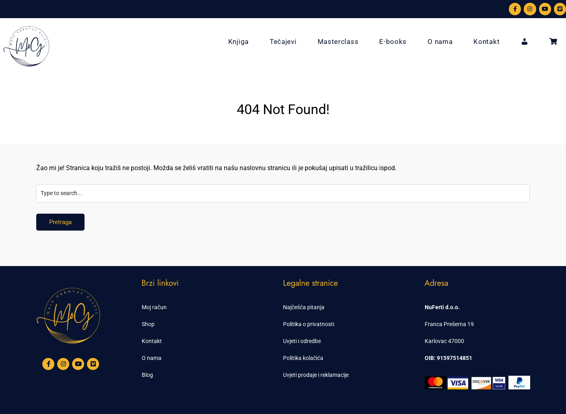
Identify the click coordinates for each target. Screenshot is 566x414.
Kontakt (486, 41)
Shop (148, 324)
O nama (440, 41)
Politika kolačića (303, 358)
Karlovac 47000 (444, 341)
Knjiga (238, 41)
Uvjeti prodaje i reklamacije (316, 375)
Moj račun (154, 307)
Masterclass (338, 41)
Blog (147, 375)
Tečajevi (283, 41)
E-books (393, 41)
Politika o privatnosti (308, 324)
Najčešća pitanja (303, 307)
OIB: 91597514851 (448, 358)
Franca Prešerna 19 (449, 324)
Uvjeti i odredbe (302, 341)
